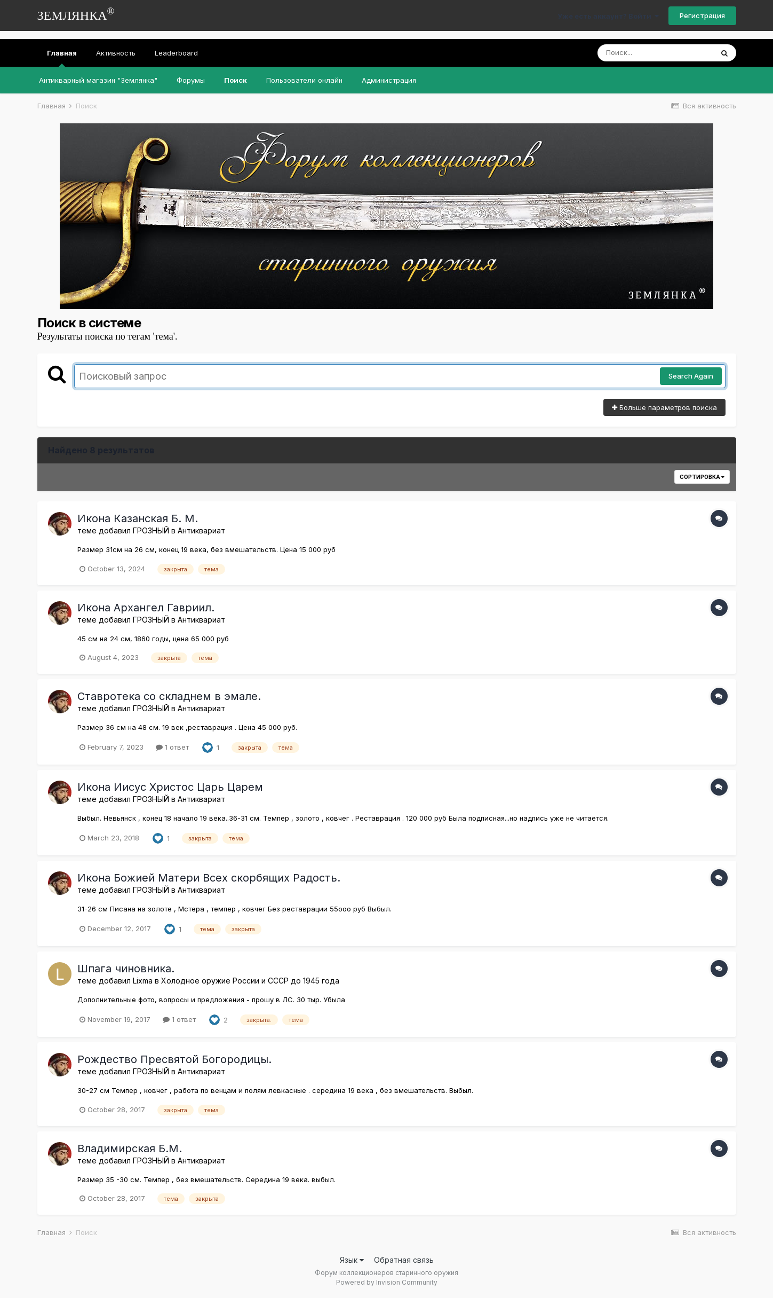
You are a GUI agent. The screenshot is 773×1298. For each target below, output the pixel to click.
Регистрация (702, 15)
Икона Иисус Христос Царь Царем (170, 787)
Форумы (191, 80)
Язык (352, 1259)
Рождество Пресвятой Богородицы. (174, 1059)
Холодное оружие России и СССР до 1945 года (250, 980)
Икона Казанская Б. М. (137, 518)
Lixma (143, 980)
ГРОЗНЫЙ (151, 530)
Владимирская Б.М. (129, 1148)
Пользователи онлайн (304, 80)
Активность (116, 53)
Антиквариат (201, 530)
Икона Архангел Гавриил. (145, 607)
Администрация (389, 80)
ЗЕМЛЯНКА (76, 14)
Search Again (690, 376)
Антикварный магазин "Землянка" (98, 80)
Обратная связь (404, 1259)
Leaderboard (176, 53)
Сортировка (702, 477)
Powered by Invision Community (386, 1282)
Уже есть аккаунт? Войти (608, 16)
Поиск (235, 80)
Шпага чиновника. (125, 968)
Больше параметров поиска (664, 407)
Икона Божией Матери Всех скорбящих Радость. (208, 877)
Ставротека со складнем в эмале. (169, 696)
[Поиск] (655, 52)
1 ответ (172, 747)
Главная (62, 58)
